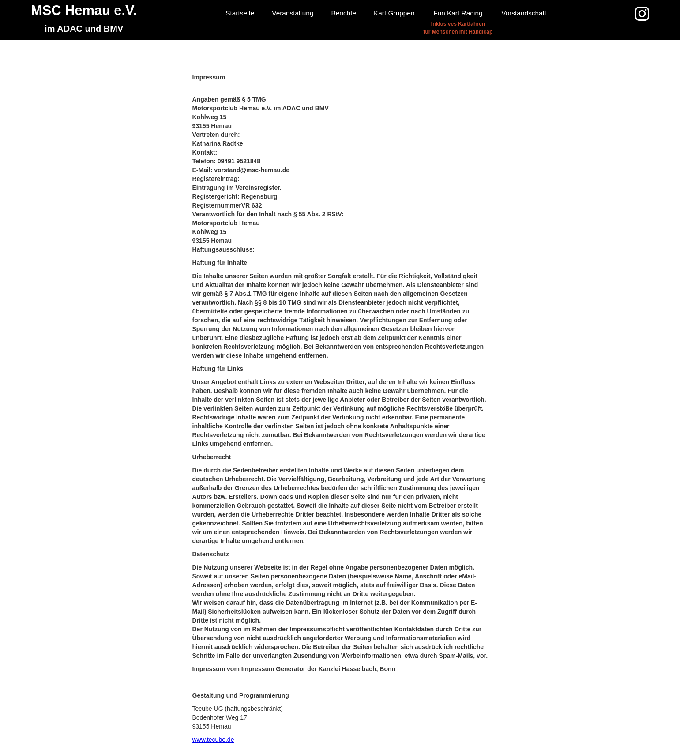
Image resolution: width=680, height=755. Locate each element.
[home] (84, 20)
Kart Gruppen (394, 13)
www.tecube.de (213, 739)
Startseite (239, 13)
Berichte (343, 13)
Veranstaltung (292, 13)
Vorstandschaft (523, 13)
